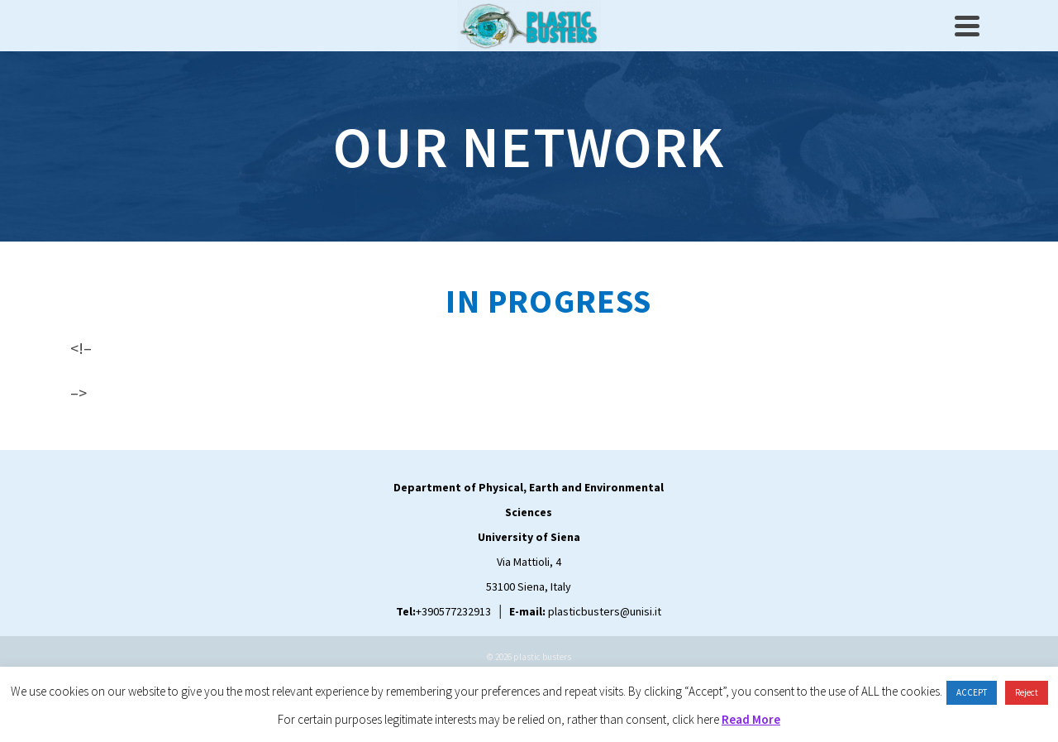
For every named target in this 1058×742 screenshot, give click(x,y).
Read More (751, 719)
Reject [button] (1026, 692)
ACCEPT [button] (971, 692)
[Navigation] (967, 25)
